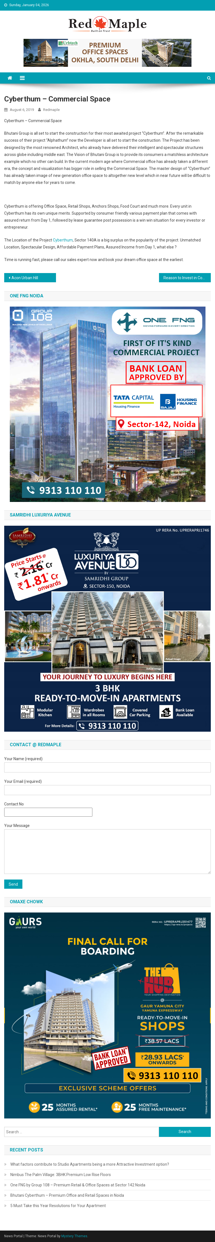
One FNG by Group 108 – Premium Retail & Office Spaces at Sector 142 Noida (77, 1185)
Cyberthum (63, 240)
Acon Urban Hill (24, 278)
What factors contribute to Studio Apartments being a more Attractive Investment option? (89, 1164)
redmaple (51, 110)
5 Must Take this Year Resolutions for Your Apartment (58, 1205)
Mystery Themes (74, 1236)
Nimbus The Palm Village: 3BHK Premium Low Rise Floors (60, 1174)
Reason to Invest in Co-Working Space (187, 278)
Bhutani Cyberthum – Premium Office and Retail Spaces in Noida (67, 1195)
